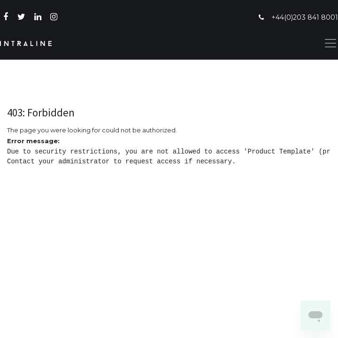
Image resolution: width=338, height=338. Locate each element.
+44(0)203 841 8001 (304, 17)
